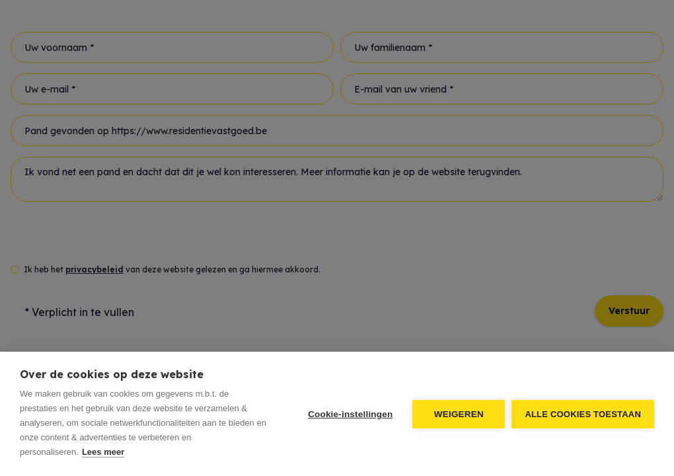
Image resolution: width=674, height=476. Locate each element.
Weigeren (459, 414)
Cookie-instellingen (350, 414)
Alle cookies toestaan (583, 414)
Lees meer (103, 452)
